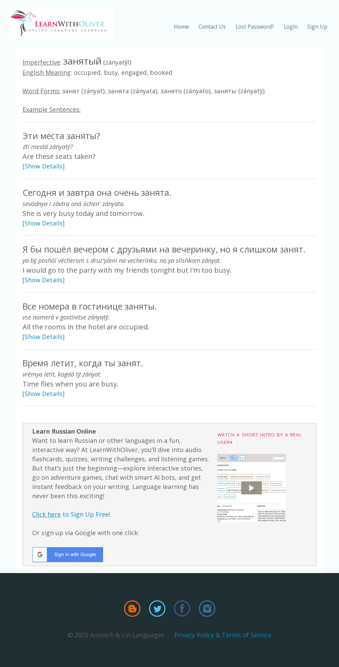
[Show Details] (44, 166)
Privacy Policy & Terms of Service (222, 635)
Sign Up (317, 26)
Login (291, 26)
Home (181, 26)
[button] (251, 487)
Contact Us (212, 26)
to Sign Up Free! (71, 514)
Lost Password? (254, 26)
